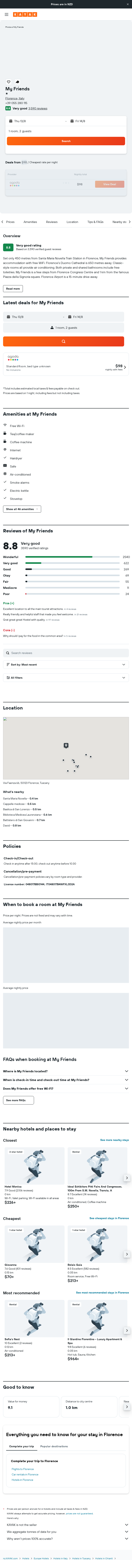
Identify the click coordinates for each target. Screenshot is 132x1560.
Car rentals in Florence (25, 1474)
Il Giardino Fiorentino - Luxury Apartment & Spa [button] (95, 1341)
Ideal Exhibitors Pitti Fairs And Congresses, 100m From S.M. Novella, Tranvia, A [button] (95, 1188)
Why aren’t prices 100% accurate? (68, 1538)
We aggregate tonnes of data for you (68, 1531)
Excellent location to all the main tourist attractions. (39, 609)
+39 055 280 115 (16, 103)
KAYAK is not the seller (68, 1524)
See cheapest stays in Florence (109, 1218)
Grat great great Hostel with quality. (31, 619)
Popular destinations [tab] (54, 1446)
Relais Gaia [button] (75, 1265)
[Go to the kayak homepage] (25, 14)
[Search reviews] (69, 653)
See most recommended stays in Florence (102, 1292)
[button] (128, 4)
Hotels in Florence (22, 1480)
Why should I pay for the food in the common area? (39, 636)
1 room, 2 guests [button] (20, 131)
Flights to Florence (23, 1469)
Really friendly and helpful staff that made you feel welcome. (45, 614)
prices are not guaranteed (79, 1513)
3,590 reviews (37, 108)
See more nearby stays (114, 1140)
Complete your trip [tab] (21, 1446)
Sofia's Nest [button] (12, 1339)
